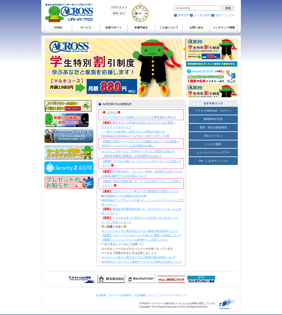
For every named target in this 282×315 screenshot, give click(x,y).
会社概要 (100, 295)
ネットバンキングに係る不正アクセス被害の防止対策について (139, 231)
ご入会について (168, 27)
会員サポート (113, 27)
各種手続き (141, 27)
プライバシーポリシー (173, 295)
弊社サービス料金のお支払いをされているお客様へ (138, 122)
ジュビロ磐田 (213, 144)
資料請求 (183, 15)
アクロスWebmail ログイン (213, 110)
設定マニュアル (225, 15)
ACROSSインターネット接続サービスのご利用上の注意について (141, 261)
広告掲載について (145, 295)
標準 (115, 13)
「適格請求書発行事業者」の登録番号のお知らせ (131, 156)
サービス (85, 27)
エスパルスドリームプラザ (213, 152)
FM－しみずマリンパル (213, 160)
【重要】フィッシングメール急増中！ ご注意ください (134, 239)
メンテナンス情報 (224, 27)
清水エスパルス (213, 135)
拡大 (122, 13)
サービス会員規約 (120, 295)
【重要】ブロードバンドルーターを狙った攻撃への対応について (141, 235)
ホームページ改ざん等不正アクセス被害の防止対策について (138, 257)
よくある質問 (202, 15)
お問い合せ (196, 27)
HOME (58, 27)
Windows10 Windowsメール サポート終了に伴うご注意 (135, 135)
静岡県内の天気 (213, 119)
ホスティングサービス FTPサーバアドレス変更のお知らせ (138, 151)
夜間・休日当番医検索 (213, 127)
